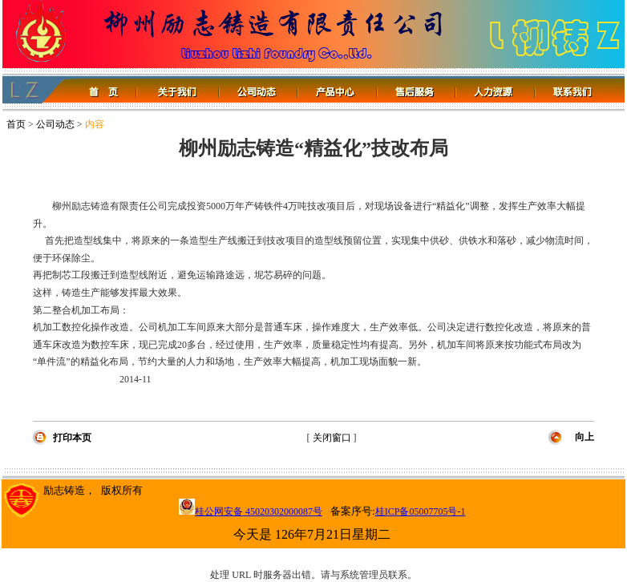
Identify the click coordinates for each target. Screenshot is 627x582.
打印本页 (72, 437)
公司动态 (55, 124)
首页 (16, 124)
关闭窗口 (332, 437)
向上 (584, 437)
